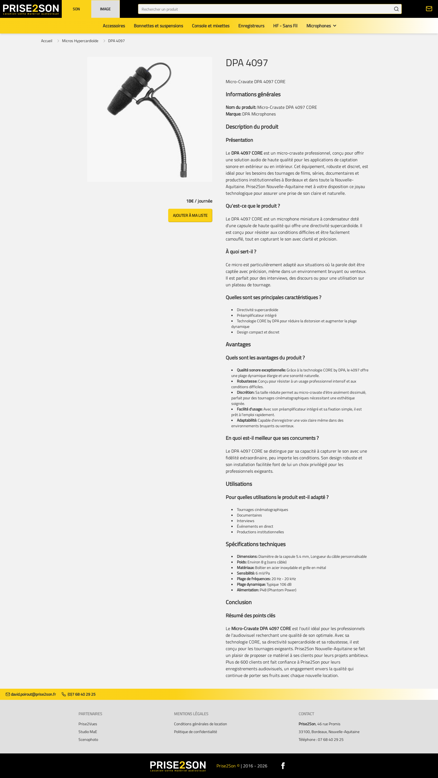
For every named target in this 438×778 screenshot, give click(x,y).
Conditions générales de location (200, 724)
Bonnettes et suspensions (158, 25)
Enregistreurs (251, 25)
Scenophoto (88, 739)
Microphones (318, 25)
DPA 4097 (116, 41)
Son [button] (76, 9)
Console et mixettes (210, 25)
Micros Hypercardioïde (80, 41)
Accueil (46, 41)
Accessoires (114, 25)
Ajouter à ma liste (190, 215)
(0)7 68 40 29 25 (78, 694)
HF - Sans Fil (285, 25)
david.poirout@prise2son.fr (31, 694)
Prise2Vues (87, 724)
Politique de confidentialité (195, 731)
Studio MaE (87, 731)
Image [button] (105, 9)
